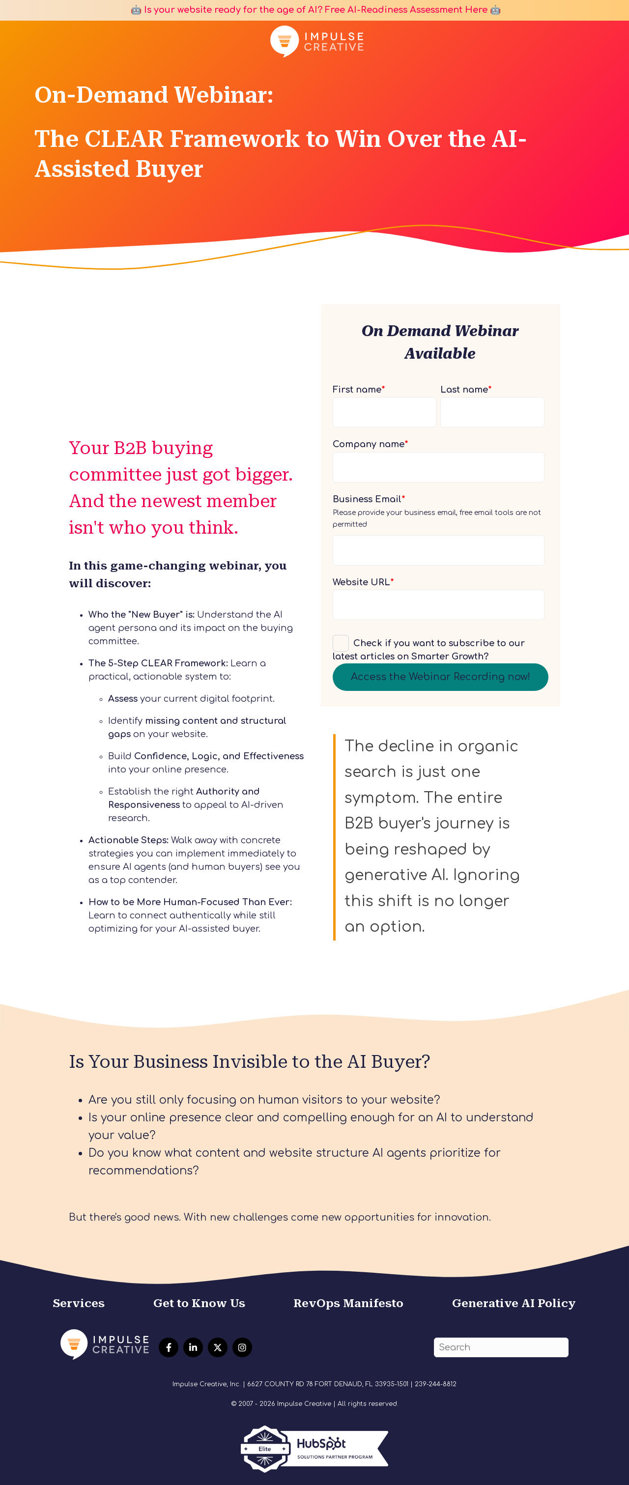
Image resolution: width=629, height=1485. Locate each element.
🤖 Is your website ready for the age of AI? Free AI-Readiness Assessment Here (307, 10)
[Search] (501, 1348)
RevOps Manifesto (348, 1303)
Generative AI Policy (514, 1303)
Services (79, 1303)
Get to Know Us (199, 1303)
